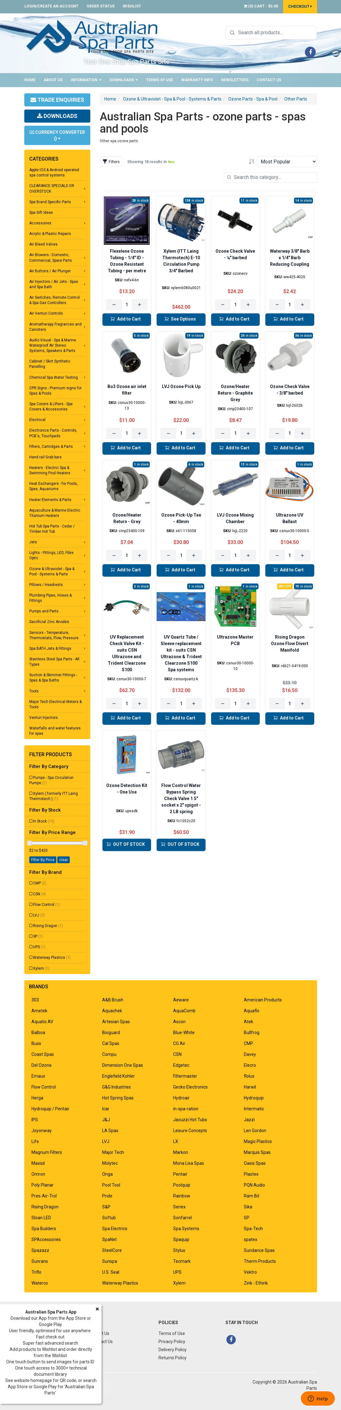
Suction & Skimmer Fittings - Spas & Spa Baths (53, 677)
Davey (250, 1054)
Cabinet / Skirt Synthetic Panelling (49, 364)
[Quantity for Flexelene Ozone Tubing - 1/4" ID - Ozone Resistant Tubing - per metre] (127, 304)
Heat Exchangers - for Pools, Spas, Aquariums (53, 486)
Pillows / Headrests (46, 585)
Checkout (300, 6)
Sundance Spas (259, 1250)
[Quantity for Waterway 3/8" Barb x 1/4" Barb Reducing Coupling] (290, 304)
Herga (37, 1097)
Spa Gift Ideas (41, 212)
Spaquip (181, 1239)
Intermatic (254, 1108)
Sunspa (109, 1261)
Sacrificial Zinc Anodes (49, 622)
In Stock (43, 821)
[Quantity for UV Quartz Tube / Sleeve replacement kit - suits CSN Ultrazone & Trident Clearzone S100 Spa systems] (181, 703)
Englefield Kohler (118, 1076)
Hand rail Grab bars (45, 457)
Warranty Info (197, 80)
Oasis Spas (255, 1163)
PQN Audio (254, 1185)
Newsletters (235, 80)
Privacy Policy (172, 1341)
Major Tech (113, 1152)
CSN (39, 894)
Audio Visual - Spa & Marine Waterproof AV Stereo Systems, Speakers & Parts (52, 345)
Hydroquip (254, 1097)
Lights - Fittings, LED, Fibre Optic (51, 555)
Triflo (36, 1272)
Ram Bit (251, 1195)
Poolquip (181, 1185)
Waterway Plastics (52, 957)
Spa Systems (186, 1228)
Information (86, 80)
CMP (39, 883)
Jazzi (249, 1119)
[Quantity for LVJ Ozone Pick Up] (181, 433)
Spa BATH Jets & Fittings (50, 648)
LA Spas (110, 1130)
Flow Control (46, 904)
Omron (38, 1174)
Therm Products (260, 1261)
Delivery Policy (173, 1349)
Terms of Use (159, 80)
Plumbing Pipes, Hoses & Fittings (50, 598)
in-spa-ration (185, 1108)
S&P (106, 1206)
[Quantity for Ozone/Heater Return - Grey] (127, 555)
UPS (39, 947)
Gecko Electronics (190, 1086)
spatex (250, 1239)
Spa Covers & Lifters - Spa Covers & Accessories (51, 406)
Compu (109, 1054)
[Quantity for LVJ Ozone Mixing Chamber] (235, 555)
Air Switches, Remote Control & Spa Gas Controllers (54, 300)
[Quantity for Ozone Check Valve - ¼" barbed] (235, 304)
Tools (34, 691)
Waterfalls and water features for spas (55, 731)
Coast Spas (42, 1054)
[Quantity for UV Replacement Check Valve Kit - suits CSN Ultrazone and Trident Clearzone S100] (127, 703)
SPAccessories (46, 1239)
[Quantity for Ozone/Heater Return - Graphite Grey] (235, 433)
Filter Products (50, 754)
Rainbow (181, 1195)
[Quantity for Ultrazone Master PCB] (235, 703)
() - (261, 6)
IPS (34, 1119)
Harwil (250, 1086)
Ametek (39, 1010)
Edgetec (181, 1065)
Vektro (250, 1272)
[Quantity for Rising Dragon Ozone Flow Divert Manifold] (290, 703)
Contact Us (269, 80)
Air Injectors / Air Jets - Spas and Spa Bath (53, 284)
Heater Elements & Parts (50, 500)
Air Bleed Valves (43, 244)
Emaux (38, 1076)
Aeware (181, 999)
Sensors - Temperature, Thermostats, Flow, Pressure (53, 635)
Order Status (101, 6)
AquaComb (184, 1010)
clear (63, 860)
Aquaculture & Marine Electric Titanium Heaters (54, 513)
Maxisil (38, 1163)
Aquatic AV (42, 1021)
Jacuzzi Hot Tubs (190, 1119)
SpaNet (109, 1239)
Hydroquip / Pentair (50, 1108)
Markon (180, 1152)
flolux (249, 1076)
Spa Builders (43, 1228)
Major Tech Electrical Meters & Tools (55, 704)
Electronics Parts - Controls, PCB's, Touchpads (53, 433)
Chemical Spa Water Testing (53, 377)
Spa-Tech (253, 1228)
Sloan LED (41, 1217)
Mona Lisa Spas (188, 1163)
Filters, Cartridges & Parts (51, 446)
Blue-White (184, 1032)
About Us (53, 80)
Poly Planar (42, 1185)
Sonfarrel (182, 1217)
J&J (106, 1119)
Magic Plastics (258, 1141)
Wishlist (132, 6)
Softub (109, 1217)
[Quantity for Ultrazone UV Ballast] (290, 555)
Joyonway (41, 1130)
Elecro (250, 1065)
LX (175, 1141)
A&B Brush (112, 999)
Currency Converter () (57, 135)
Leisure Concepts (190, 1130)
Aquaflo (251, 1010)
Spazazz (40, 1250)
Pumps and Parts (44, 611)
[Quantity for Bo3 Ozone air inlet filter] (127, 433)
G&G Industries (116, 1086)
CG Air (179, 1043)
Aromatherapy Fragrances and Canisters (55, 327)
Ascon (179, 1021)
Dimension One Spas (122, 1065)
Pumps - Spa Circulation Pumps (51, 780)
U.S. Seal (110, 1272)
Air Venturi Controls (46, 313)
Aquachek (112, 1010)
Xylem (41, 968)
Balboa (38, 1032)
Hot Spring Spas (118, 1097)
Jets (33, 542)
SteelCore (112, 1250)
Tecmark (182, 1261)
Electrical (37, 420)
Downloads (124, 80)
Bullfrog (251, 1032)
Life (35, 1141)
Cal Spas (110, 1043)
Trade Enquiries (57, 99)
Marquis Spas (257, 1152)
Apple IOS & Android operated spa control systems (54, 172)
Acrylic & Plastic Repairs (50, 234)
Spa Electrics (114, 1228)
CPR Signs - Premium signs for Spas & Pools (55, 391)
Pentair (180, 1174)
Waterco (39, 1283)
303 (35, 999)
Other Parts (295, 98)
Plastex (251, 1174)
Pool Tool (111, 1185)
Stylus (179, 1250)
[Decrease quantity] (114, 304)
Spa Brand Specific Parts (50, 202)
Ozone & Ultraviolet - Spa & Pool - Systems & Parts (51, 571)
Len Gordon (255, 1130)
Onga (107, 1174)
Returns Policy (173, 1357)
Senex (179, 1206)
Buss (36, 1043)
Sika (248, 1206)
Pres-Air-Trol (44, 1195)
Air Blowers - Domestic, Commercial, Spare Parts (50, 257)
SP (38, 936)
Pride (107, 1195)
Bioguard (111, 1032)
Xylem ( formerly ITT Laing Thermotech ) (53, 796)
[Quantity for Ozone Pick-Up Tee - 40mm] (181, 555)
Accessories (40, 223)
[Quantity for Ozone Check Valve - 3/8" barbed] (290, 433)
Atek (248, 1021)
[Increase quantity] (140, 304)
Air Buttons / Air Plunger (50, 271)
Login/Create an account (51, 6)
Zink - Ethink (256, 1283)
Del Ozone (41, 1065)
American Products (263, 999)
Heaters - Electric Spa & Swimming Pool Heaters (49, 470)
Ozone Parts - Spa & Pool (252, 98)
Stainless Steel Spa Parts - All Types (54, 662)
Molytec (110, 1163)
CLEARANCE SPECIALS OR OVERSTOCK (51, 188)
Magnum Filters (46, 1152)
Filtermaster (185, 1076)
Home (30, 80)
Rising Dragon (48, 926)
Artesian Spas (116, 1021)
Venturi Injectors (43, 717)
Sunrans (39, 1261)
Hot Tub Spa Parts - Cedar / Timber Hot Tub (52, 529)
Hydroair (181, 1097)
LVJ (39, 915)
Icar (105, 1108)
